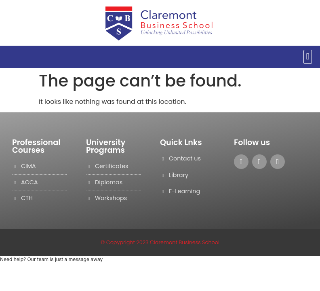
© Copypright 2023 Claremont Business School (160, 242)
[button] (307, 57)
